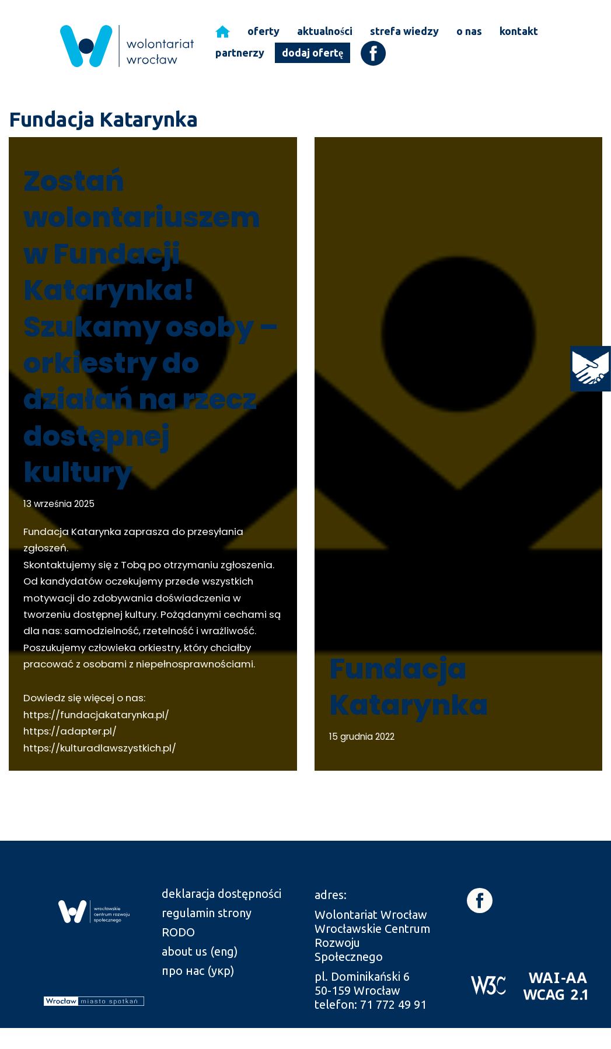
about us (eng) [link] (200, 972)
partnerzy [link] (239, 52)
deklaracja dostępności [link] (221, 914)
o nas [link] (469, 31)
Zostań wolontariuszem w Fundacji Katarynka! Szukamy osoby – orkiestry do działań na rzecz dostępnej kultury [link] (150, 327)
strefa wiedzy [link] (404, 31)
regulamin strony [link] (207, 933)
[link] (590, 368)
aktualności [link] (324, 31)
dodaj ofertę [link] (312, 52)
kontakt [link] (519, 31)
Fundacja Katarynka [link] (408, 707)
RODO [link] (178, 953)
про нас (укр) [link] (198, 991)
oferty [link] (263, 31)
